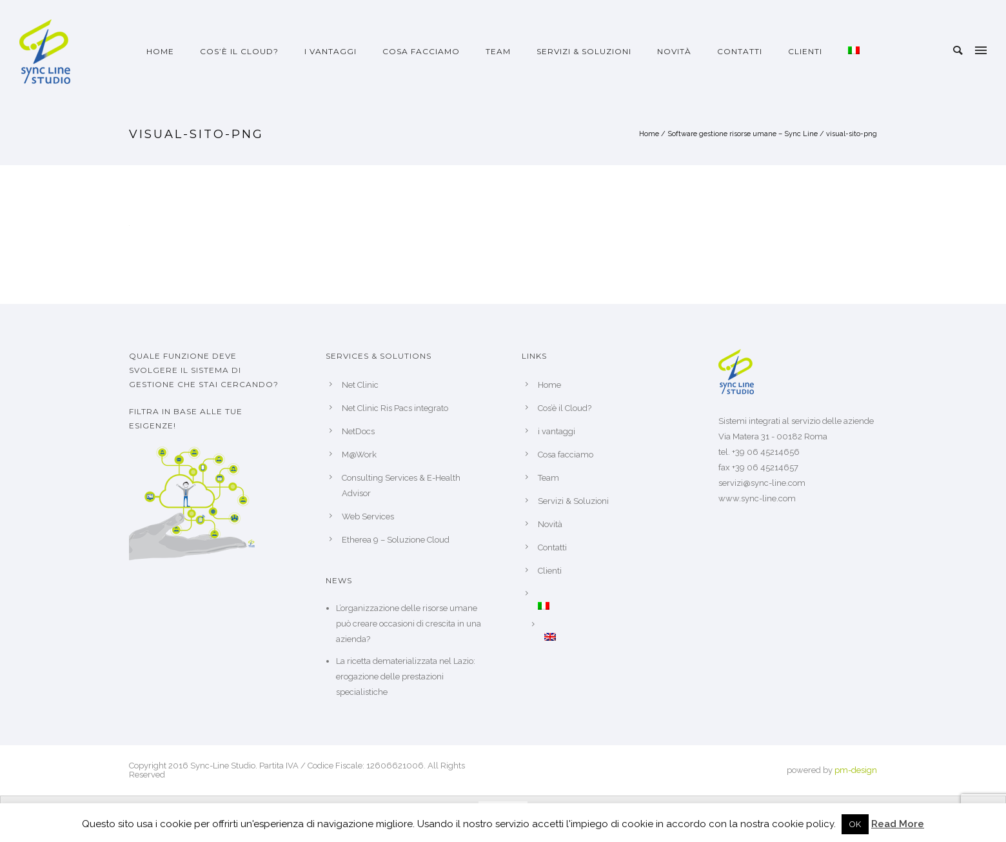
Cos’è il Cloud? (239, 51)
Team (498, 51)
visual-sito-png (851, 134)
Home (160, 51)
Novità (674, 51)
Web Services (368, 516)
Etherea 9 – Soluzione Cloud (395, 540)
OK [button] (855, 824)
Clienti (805, 51)
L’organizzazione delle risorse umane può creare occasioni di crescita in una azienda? (408, 623)
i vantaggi (330, 51)
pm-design (855, 770)
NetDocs (358, 431)
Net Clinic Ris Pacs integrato (395, 408)
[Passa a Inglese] (612, 637)
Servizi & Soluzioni (584, 51)
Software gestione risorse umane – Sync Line (742, 134)
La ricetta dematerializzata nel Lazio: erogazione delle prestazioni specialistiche (405, 676)
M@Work (359, 454)
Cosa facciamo (421, 51)
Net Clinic (360, 385)
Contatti (739, 51)
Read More (897, 824)
